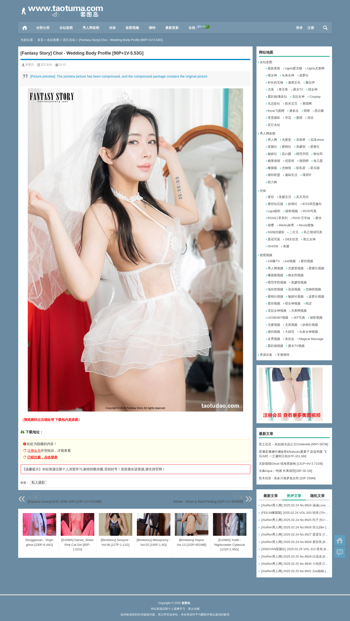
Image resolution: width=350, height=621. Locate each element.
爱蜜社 (315, 146)
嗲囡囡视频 (275, 275)
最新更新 (172, 28)
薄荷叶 (307, 175)
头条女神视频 (308, 331)
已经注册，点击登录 (42, 457)
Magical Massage (311, 339)
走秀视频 (274, 339)
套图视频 (132, 28)
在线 (199, 27)
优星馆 (289, 161)
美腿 (286, 246)
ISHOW (273, 246)
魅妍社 (272, 154)
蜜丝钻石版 (275, 204)
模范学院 (302, 154)
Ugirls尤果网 (315, 68)
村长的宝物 (275, 82)
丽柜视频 (291, 211)
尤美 (271, 89)
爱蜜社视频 (316, 268)
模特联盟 (274, 175)
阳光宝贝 (291, 103)
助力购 (272, 182)
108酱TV (274, 261)
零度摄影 (274, 117)
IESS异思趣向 (312, 204)
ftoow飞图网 (276, 111)
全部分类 (43, 28)
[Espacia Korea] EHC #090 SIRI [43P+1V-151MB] (65, 501)
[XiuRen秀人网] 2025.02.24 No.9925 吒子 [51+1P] (295, 520)
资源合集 (266, 354)
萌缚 (307, 111)
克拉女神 (298, 96)
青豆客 (283, 89)
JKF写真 (299, 317)
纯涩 (309, 303)
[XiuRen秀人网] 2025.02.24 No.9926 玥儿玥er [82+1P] (295, 527)
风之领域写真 (313, 232)
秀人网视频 (275, 268)
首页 (24, 28)
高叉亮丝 (302, 197)
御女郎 (318, 154)
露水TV (298, 89)
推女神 (272, 75)
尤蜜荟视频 (296, 268)
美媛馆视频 (299, 282)
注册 (310, 28)
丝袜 (112, 28)
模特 (152, 28)
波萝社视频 (316, 296)
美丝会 (289, 339)
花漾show (317, 139)
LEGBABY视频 (278, 317)
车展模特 (283, 354)
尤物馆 (286, 168)
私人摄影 (38, 482)
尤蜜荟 (286, 139)
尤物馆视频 (313, 289)
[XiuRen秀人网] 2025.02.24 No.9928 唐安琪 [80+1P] (295, 542)
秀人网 (272, 139)
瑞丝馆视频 (275, 289)
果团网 (307, 103)
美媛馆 (301, 146)
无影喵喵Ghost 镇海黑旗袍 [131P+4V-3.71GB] (291, 463)
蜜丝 (318, 218)
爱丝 (271, 197)
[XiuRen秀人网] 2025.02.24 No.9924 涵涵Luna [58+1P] (295, 505)
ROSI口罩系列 (278, 218)
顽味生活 (291, 175)
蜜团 (299, 117)
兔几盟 (318, 161)
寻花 (288, 117)
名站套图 (66, 28)
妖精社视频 (310, 325)
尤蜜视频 (274, 325)
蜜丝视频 (307, 261)
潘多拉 (294, 111)
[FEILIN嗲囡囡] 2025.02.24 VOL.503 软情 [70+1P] (295, 512)
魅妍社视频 (296, 296)
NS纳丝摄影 (276, 232)
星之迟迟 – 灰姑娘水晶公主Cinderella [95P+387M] (293, 444)
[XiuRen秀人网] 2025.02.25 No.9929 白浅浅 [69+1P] (295, 556)
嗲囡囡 (272, 168)
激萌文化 (294, 82)
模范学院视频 (277, 282)
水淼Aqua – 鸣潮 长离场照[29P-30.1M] (285, 471)
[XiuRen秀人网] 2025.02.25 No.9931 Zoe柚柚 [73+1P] (295, 571)
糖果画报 (274, 161)
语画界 (301, 139)
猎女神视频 (292, 303)
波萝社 (304, 75)
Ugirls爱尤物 (293, 68)
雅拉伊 (310, 82)
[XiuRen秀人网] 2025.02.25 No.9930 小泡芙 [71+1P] (295, 563)
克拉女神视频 (277, 310)
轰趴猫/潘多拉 (277, 96)
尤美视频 (291, 325)
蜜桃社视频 (275, 296)
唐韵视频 (274, 331)
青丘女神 (309, 239)
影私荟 (301, 168)
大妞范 (289, 331)
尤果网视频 (299, 310)
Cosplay (315, 96)
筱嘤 (271, 225)
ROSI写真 (310, 211)
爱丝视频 (274, 303)
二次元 (294, 232)
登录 (299, 28)
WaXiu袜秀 (286, 225)
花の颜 (286, 154)
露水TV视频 (296, 346)
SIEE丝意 (291, 239)
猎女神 (312, 89)
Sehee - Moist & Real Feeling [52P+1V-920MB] (208, 501)
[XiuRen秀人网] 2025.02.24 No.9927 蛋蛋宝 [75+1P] (295, 534)
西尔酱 (319, 111)
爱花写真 (274, 239)
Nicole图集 (306, 225)
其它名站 (69, 40)
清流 (310, 117)
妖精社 (292, 204)
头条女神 (288, 75)
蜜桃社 (286, 146)
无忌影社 (274, 103)
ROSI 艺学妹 (301, 218)
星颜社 (272, 146)
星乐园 (315, 168)
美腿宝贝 (285, 197)
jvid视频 (290, 261)
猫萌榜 (304, 161)
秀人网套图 (91, 28)
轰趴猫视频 (275, 346)
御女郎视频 (296, 275)
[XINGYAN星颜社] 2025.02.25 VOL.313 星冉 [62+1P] (295, 549)
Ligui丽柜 (274, 211)
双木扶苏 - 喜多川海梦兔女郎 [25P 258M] (287, 478)
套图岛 (29, 64)
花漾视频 (294, 289)
